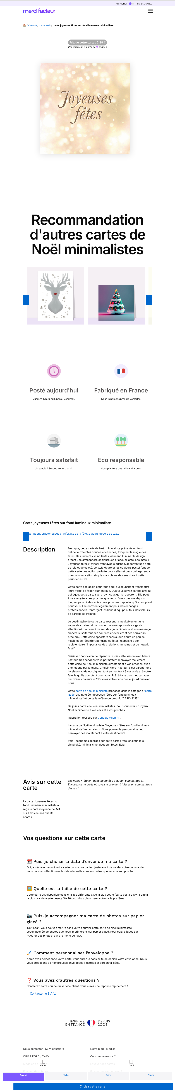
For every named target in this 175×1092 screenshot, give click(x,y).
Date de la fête (77, 533)
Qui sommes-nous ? (103, 1056)
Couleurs (93, 533)
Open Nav (151, 8)
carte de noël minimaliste (92, 691)
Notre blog (97, 1048)
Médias (110, 1048)
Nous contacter (33, 1048)
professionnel (140, 3)
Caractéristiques (50, 533)
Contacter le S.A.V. (43, 993)
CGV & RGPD (31, 1056)
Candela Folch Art (109, 717)
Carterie (32, 25)
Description (32, 533)
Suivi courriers (54, 1048)
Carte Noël (45, 25)
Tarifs (64, 533)
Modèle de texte (109, 533)
